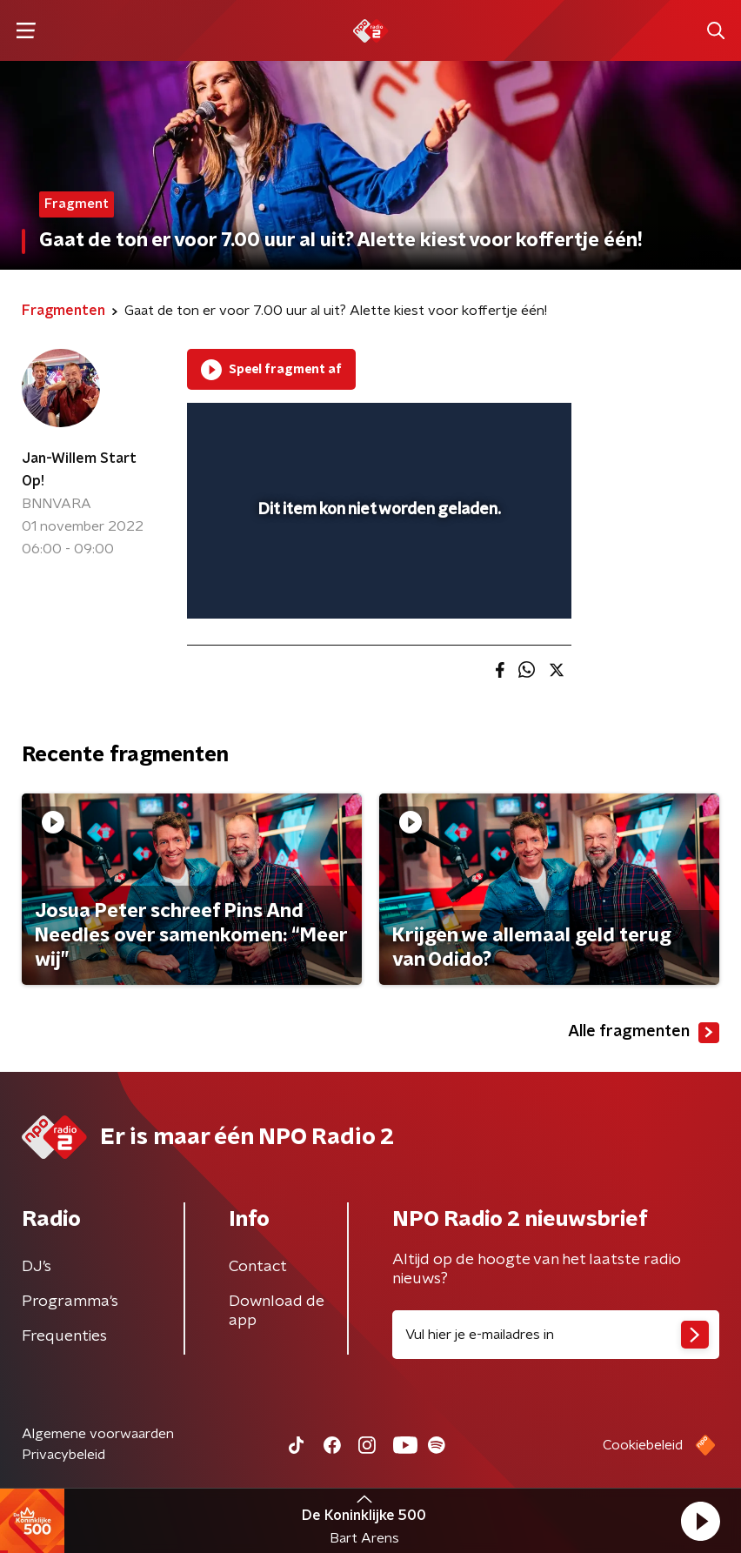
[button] (700, 1521)
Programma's (70, 1301)
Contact (258, 1267)
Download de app (276, 1311)
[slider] (376, 588)
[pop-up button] (477, 427)
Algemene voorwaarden (98, 1434)
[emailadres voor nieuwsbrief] (555, 1334)
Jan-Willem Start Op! (79, 470)
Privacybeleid (63, 1455)
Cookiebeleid (643, 1445)
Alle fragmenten (643, 1032)
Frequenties (64, 1336)
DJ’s (36, 1267)
